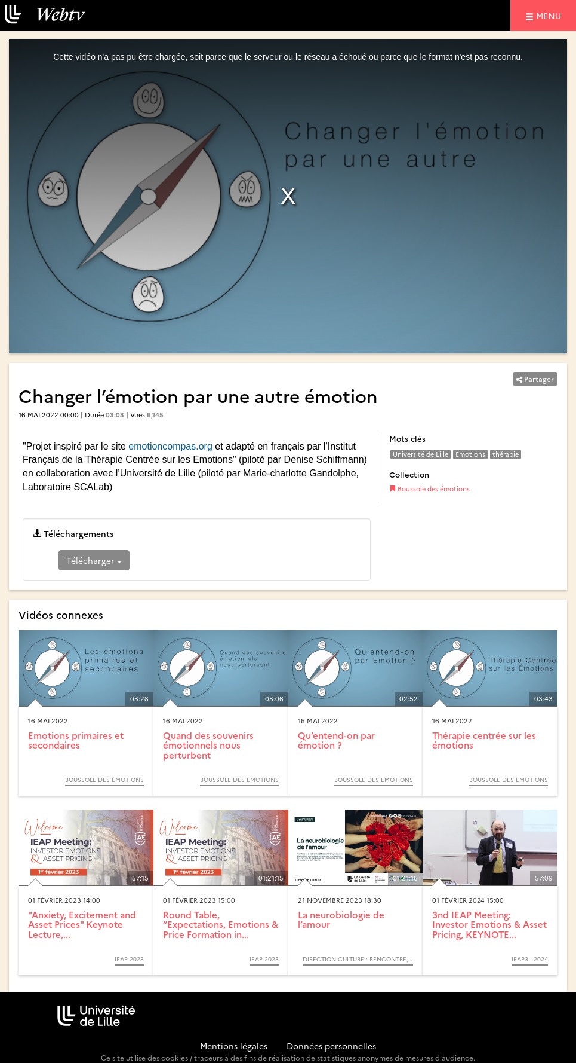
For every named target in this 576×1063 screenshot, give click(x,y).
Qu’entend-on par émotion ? (336, 740)
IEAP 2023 (129, 959)
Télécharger (94, 560)
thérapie (505, 454)
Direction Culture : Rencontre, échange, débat (358, 959)
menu (550, 15)
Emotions (470, 454)
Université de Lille (420, 454)
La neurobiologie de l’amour (341, 919)
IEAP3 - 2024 (530, 959)
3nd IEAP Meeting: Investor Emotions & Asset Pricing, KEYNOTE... (489, 924)
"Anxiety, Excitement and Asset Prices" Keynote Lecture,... (82, 924)
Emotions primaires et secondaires (76, 740)
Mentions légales (233, 1046)
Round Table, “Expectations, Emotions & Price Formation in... (220, 924)
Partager (535, 379)
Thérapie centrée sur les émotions (484, 740)
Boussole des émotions (429, 488)
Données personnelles (331, 1046)
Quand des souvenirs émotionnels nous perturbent (208, 745)
